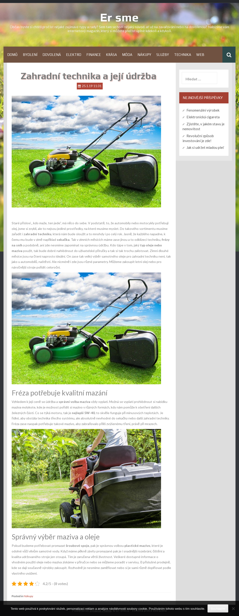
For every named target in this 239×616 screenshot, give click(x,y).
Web (200, 55)
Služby (162, 55)
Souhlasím (218, 608)
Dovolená (51, 55)
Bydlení (30, 55)
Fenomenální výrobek (202, 110)
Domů (12, 55)
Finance (93, 55)
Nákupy (144, 55)
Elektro (73, 55)
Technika (182, 55)
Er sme (119, 17)
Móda (127, 55)
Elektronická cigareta (203, 117)
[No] (233, 608)
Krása (111, 55)
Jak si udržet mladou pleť (205, 147)
